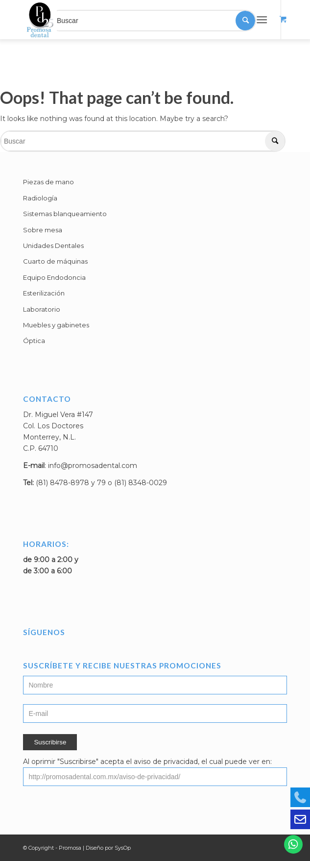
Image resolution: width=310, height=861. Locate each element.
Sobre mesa (42, 230)
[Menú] (262, 19)
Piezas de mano (48, 182)
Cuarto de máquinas (55, 261)
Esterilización (44, 293)
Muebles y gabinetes (56, 325)
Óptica (34, 340)
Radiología (40, 198)
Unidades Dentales (53, 245)
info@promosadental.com (92, 465)
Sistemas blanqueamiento (65, 214)
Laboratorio (41, 309)
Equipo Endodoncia (54, 277)
